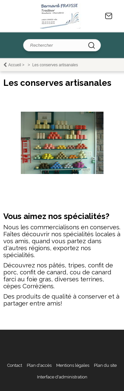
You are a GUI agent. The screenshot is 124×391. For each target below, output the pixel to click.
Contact (108, 16)
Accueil (14, 65)
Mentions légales (72, 365)
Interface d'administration (62, 376)
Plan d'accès (39, 365)
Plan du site (105, 365)
